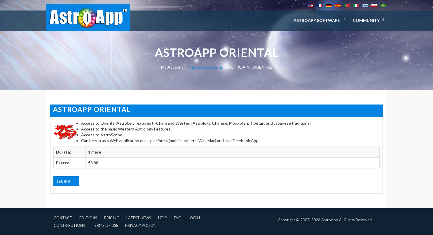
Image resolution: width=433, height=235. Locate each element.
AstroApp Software (317, 20)
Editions (88, 217)
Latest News (138, 217)
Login (194, 217)
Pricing (111, 217)
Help (162, 217)
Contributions (69, 225)
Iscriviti (66, 181)
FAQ (177, 217)
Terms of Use (105, 225)
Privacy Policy (140, 225)
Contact (63, 217)
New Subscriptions (205, 67)
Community (366, 20)
